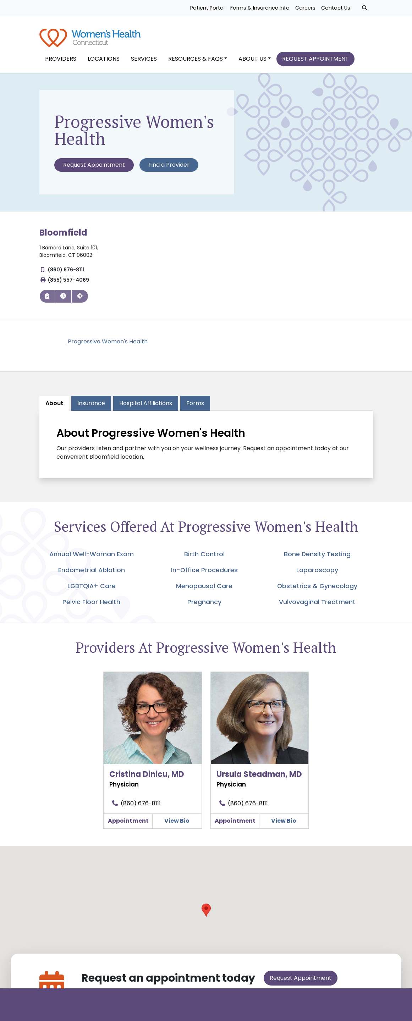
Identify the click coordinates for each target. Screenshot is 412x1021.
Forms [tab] (195, 407)
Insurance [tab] (91, 407)
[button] (206, 914)
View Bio (176, 825)
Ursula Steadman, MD (259, 778)
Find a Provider (168, 169)
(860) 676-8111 (66, 273)
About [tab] (54, 407)
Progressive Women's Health (108, 345)
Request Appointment (94, 169)
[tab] (145, 407)
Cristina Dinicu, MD (146, 778)
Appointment (128, 825)
